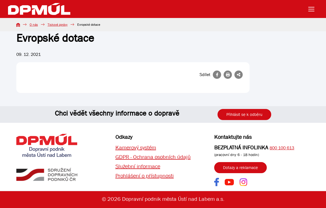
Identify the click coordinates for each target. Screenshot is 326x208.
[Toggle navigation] (313, 9)
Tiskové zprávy (58, 24)
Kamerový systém (135, 147)
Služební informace (137, 166)
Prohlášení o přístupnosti (144, 175)
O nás (34, 24)
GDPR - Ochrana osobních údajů (153, 157)
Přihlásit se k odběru (244, 114)
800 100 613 (282, 148)
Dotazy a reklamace (240, 167)
